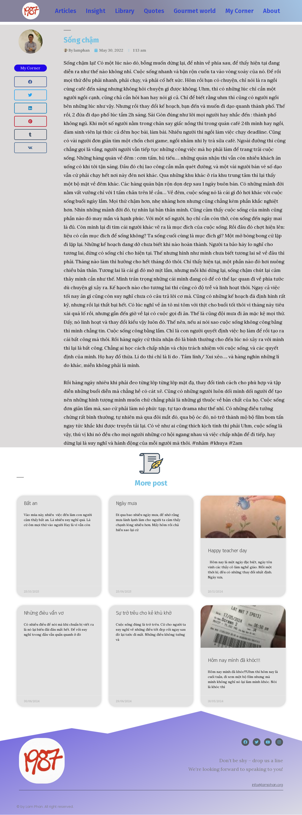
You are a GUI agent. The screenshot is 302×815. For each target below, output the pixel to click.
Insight (95, 11)
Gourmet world (195, 11)
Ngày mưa (126, 503)
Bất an (30, 503)
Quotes (154, 11)
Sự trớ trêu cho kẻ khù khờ (144, 613)
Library (124, 11)
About (271, 11)
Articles (65, 11)
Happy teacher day (227, 550)
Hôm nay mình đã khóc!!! (234, 660)
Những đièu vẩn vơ (44, 613)
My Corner (239, 11)
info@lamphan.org (267, 784)
